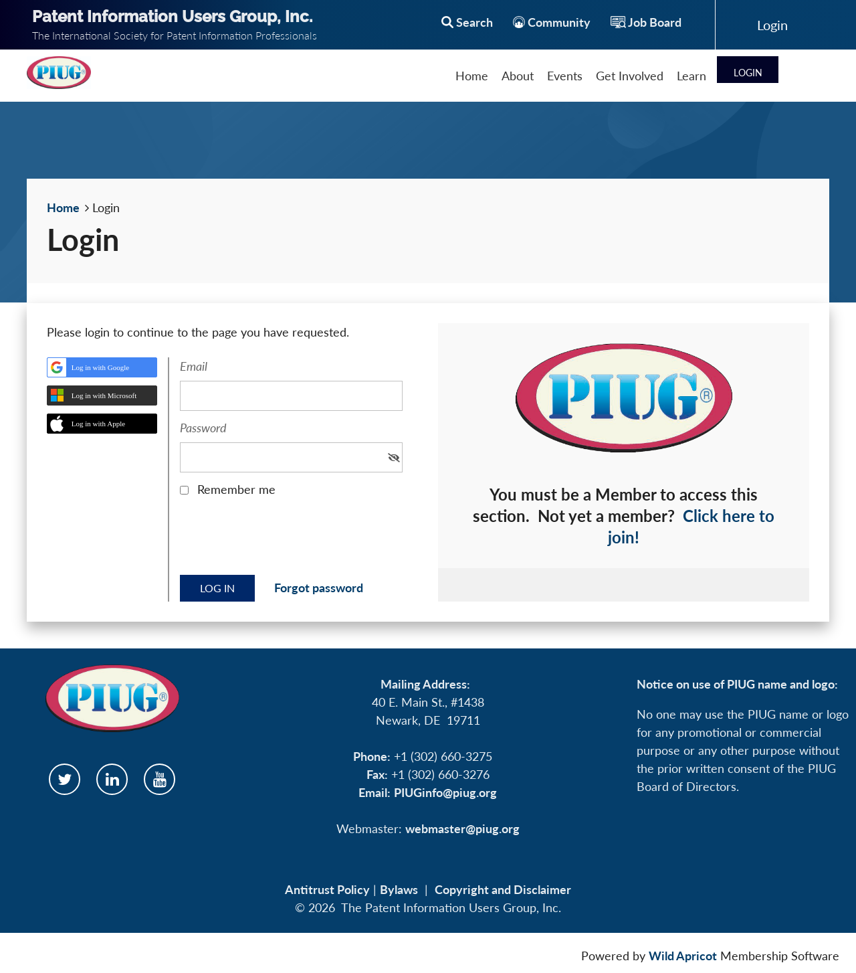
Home (63, 207)
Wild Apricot (683, 955)
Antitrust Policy (327, 889)
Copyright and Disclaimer (503, 889)
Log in (772, 25)
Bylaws (399, 889)
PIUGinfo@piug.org (445, 792)
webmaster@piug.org (462, 828)
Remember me (236, 489)
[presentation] (281, 541)
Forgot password (318, 587)
